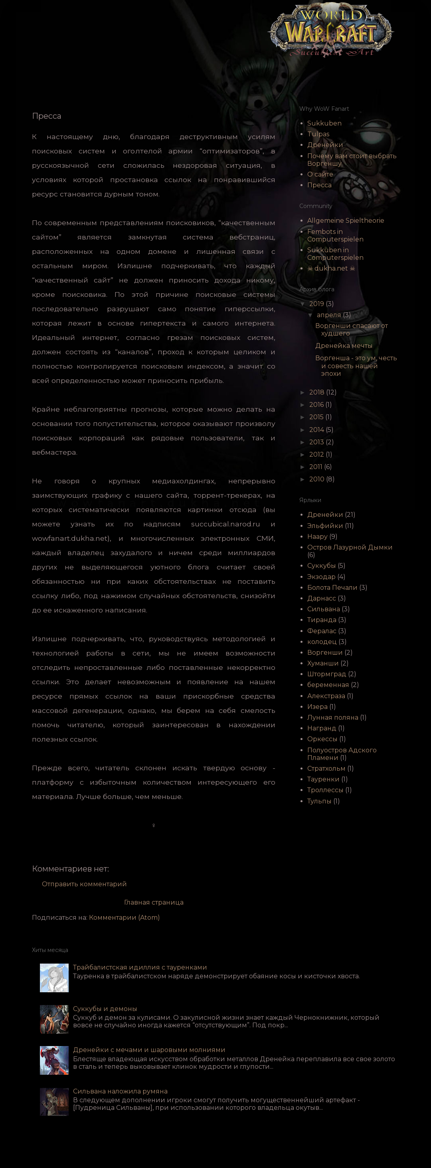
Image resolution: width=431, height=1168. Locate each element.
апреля (330, 315)
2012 (317, 454)
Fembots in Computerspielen (335, 235)
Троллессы (325, 790)
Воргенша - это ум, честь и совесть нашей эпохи (356, 365)
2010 (317, 479)
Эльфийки (325, 526)
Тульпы (319, 801)
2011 (316, 467)
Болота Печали (332, 587)
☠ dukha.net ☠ (331, 268)
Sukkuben (324, 123)
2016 (317, 404)
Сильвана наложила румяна (120, 1091)
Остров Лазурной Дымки (350, 547)
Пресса (319, 185)
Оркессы (322, 739)
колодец (322, 642)
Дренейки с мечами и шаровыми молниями (149, 1050)
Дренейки (325, 145)
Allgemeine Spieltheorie (345, 220)
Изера (317, 707)
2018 (317, 392)
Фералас (321, 631)
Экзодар (321, 577)
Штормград (326, 674)
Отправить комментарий (84, 884)
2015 (317, 417)
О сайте (320, 174)
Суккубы (321, 565)
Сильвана (323, 609)
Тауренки (323, 779)
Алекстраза (326, 696)
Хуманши (323, 663)
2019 (317, 304)
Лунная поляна (332, 717)
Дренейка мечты (344, 345)
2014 (317, 430)
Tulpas (318, 134)
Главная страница (154, 902)
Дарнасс (321, 598)
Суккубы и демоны (105, 1009)
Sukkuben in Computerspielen (335, 253)
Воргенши (325, 652)
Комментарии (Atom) (124, 917)
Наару (317, 536)
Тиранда (321, 620)
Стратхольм (326, 768)
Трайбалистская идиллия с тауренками (140, 967)
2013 (317, 442)
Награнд (321, 728)
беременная (328, 685)
